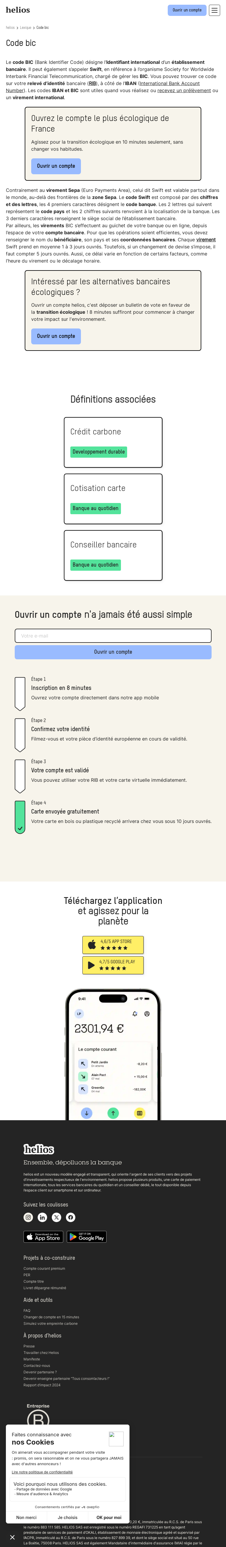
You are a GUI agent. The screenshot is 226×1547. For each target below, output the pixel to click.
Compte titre (34, 1281)
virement (206, 240)
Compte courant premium (44, 1268)
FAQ (27, 1310)
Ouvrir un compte (56, 166)
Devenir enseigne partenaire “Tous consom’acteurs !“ (66, 1378)
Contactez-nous (37, 1365)
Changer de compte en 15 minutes (51, 1317)
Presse (29, 1346)
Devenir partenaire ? (40, 1372)
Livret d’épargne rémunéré (45, 1288)
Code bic (42, 28)
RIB (92, 83)
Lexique (25, 28)
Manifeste (32, 1359)
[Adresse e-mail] (113, 636)
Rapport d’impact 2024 (42, 1385)
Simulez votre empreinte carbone (51, 1323)
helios (10, 28)
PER (27, 1275)
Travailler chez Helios (41, 1352)
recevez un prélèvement (184, 90)
